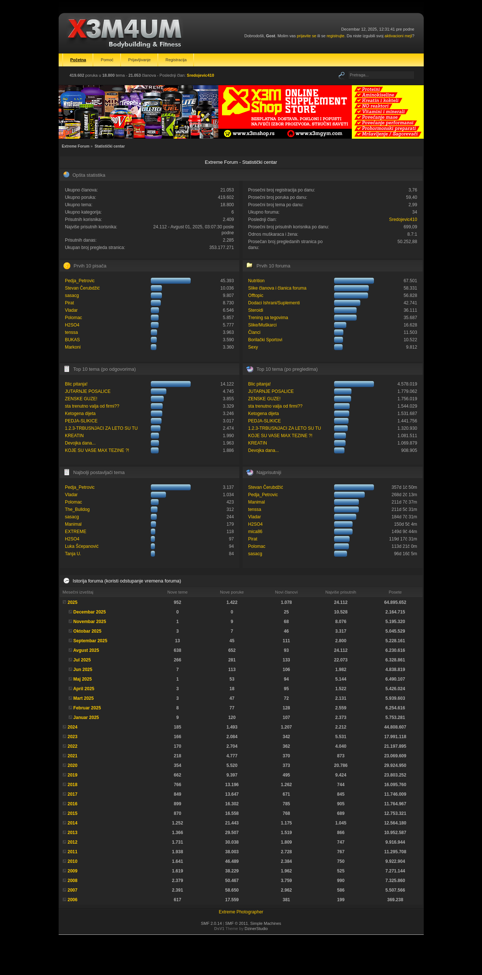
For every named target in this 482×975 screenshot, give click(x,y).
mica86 (255, 531)
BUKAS (72, 339)
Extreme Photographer (241, 912)
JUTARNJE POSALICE (88, 391)
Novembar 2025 (89, 621)
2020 (72, 765)
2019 (72, 775)
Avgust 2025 (86, 650)
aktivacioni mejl (398, 36)
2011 (72, 851)
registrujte (335, 36)
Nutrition (256, 280)
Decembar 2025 (89, 612)
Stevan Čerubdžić (82, 288)
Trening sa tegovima (268, 317)
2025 (72, 602)
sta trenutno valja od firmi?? (92, 406)
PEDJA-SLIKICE (81, 420)
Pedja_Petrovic (80, 280)
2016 (72, 803)
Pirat (69, 302)
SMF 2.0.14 (211, 923)
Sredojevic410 (200, 75)
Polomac (73, 317)
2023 (72, 736)
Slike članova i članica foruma (277, 288)
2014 (72, 823)
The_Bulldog (77, 509)
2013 (72, 832)
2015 (72, 813)
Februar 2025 (87, 707)
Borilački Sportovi (265, 339)
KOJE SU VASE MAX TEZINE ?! (97, 450)
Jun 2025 (82, 669)
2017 (72, 794)
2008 (72, 880)
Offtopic (255, 295)
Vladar (71, 310)
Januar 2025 (86, 717)
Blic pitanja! (76, 384)
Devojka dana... (80, 443)
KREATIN (74, 435)
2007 (72, 890)
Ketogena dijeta (80, 413)
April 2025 (83, 688)
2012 (72, 842)
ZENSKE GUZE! (81, 398)
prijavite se (306, 36)
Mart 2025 (83, 698)
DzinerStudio (256, 928)
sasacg (72, 295)
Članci (254, 332)
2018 (72, 784)
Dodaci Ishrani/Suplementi (274, 302)
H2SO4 (72, 325)
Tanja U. (73, 553)
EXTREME (75, 531)
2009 (72, 871)
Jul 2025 (82, 660)
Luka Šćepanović (81, 546)
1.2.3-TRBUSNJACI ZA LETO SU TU (101, 428)
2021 (72, 755)
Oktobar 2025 (87, 631)
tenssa (71, 332)
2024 (72, 727)
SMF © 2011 (236, 923)
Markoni (73, 347)
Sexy (253, 347)
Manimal (73, 524)
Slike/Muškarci (262, 325)
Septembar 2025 (90, 640)
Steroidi (255, 310)
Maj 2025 (82, 679)
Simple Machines (265, 923)
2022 (72, 746)
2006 (72, 899)
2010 (72, 861)
